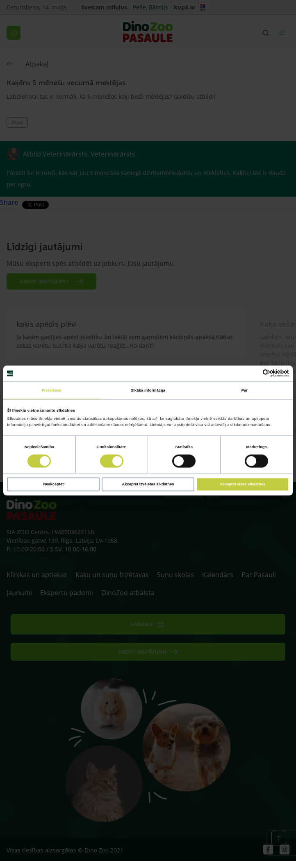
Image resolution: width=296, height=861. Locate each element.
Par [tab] (244, 390)
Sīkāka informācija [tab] (148, 390)
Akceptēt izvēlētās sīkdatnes (148, 484)
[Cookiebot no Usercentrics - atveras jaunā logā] (253, 373)
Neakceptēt (53, 484)
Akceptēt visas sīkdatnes (242, 484)
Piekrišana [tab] (51, 390)
